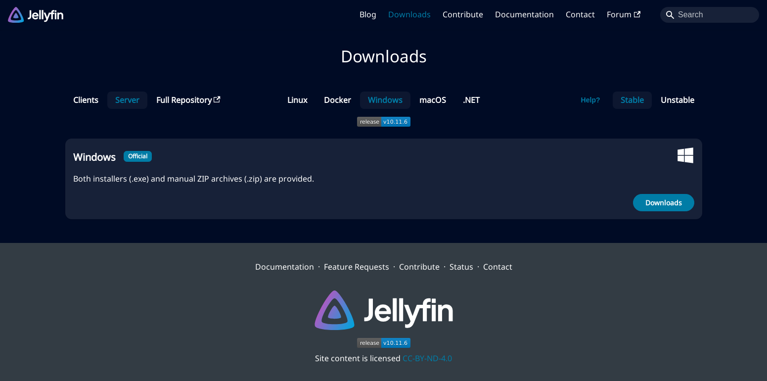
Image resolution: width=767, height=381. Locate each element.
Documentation (524, 14)
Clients (85, 100)
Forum (623, 14)
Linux (297, 100)
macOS (432, 100)
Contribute (463, 14)
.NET (471, 100)
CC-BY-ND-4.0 (427, 358)
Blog (368, 14)
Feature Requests (356, 266)
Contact (580, 14)
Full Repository (188, 100)
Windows (385, 100)
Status (461, 266)
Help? (590, 100)
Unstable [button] (677, 100)
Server (127, 100)
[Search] (709, 15)
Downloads (409, 14)
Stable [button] (632, 100)
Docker (337, 100)
